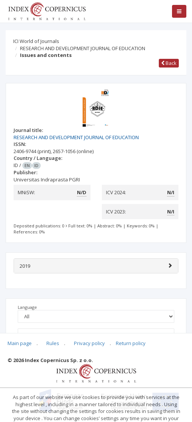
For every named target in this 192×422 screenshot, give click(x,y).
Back (169, 63)
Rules (52, 343)
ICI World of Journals (36, 41)
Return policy (131, 343)
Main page (20, 343)
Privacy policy (89, 343)
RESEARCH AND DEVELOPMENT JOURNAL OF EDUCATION (82, 48)
